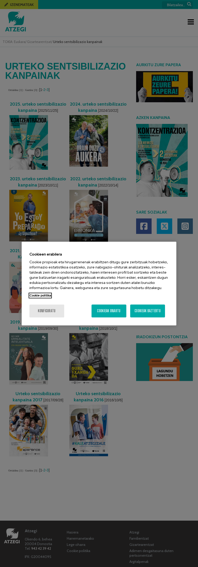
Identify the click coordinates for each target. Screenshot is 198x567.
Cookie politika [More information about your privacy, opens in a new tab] (40, 295)
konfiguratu (46, 311)
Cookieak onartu (108, 311)
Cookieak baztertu (148, 311)
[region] (99, 284)
